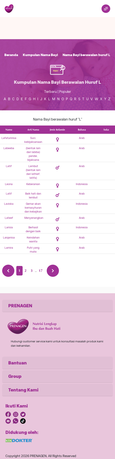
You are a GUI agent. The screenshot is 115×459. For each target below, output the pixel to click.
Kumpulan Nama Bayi (40, 55)
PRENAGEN (20, 305)
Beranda (11, 55)
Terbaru (50, 92)
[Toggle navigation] (106, 8)
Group (15, 376)
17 (41, 271)
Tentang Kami (23, 390)
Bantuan (17, 363)
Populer (65, 92)
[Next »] (53, 271)
